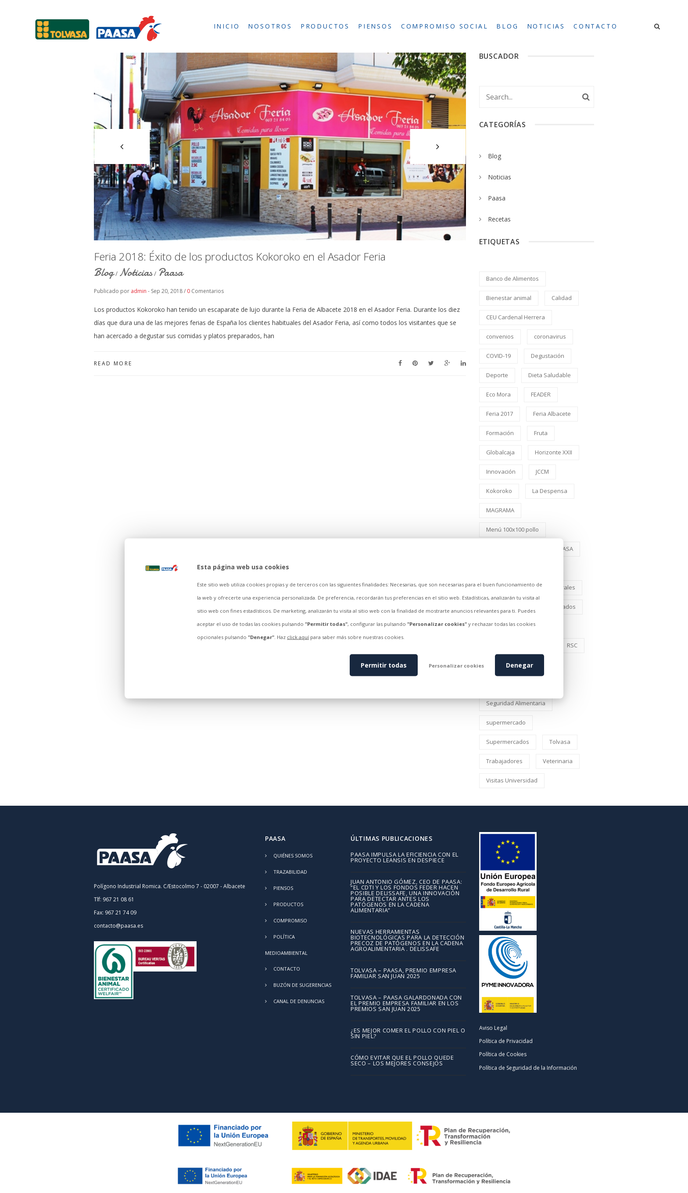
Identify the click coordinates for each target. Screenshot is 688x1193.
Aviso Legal (493, 1028)
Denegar (519, 665)
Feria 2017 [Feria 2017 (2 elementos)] (499, 414)
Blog (104, 272)
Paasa (170, 272)
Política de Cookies (503, 1054)
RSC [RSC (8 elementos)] (572, 645)
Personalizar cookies (456, 665)
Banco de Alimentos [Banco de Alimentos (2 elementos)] (512, 278)
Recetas (499, 219)
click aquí (298, 637)
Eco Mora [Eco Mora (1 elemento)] (498, 394)
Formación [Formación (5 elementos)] (500, 433)
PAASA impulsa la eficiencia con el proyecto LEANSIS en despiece (405, 858)
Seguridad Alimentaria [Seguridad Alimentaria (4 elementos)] (515, 703)
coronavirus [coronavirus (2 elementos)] (550, 336)
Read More (113, 363)
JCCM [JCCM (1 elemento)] (542, 471)
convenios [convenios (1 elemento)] (500, 336)
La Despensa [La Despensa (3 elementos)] (549, 491)
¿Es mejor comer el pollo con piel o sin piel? (408, 1034)
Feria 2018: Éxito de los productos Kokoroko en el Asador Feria (240, 256)
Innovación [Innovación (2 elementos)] (501, 471)
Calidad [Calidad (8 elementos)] (562, 298)
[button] (122, 146)
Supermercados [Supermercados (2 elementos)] (507, 742)
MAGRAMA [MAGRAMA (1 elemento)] (500, 510)
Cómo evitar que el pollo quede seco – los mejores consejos (402, 1061)
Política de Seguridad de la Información (528, 1068)
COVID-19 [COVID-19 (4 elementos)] (498, 356)
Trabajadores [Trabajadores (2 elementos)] (504, 761)
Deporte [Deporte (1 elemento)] (497, 375)
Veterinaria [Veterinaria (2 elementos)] (558, 761)
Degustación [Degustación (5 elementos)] (547, 356)
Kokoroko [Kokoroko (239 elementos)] (499, 491)
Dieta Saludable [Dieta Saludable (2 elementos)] (549, 375)
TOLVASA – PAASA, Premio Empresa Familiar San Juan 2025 (403, 974)
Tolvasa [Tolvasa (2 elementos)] (559, 742)
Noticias (135, 272)
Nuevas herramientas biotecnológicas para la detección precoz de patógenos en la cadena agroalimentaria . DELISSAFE (407, 941)
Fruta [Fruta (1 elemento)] (541, 433)
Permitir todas (384, 665)
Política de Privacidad (506, 1041)
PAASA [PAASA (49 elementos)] (564, 549)
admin (139, 291)
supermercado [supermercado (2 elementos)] (506, 722)
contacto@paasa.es (118, 925)
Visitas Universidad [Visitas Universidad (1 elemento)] (512, 780)
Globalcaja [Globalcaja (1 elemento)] (500, 452)
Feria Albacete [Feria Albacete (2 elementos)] (552, 414)
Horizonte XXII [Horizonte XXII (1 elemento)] (553, 452)
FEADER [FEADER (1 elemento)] (541, 394)
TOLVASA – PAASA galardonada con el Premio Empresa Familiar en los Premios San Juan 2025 (406, 1004)
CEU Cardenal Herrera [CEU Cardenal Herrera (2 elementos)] (515, 317)
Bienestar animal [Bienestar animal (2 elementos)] (508, 298)
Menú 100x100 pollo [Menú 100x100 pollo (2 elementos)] (512, 529)
